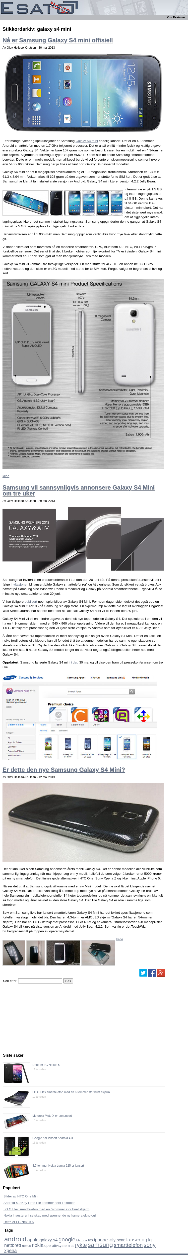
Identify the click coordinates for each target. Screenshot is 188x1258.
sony (150, 1245)
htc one (81, 1240)
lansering (136, 1239)
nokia (37, 1245)
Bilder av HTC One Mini (20, 1196)
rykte (81, 1245)
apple (33, 1239)
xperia (10, 1250)
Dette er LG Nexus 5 (46, 1065)
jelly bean (117, 1240)
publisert (31, 601)
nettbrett (12, 1245)
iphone (101, 1239)
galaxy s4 (49, 1239)
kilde (5, 476)
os (72, 1246)
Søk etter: (10, 981)
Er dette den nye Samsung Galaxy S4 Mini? (63, 769)
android (15, 1239)
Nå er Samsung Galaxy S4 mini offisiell (57, 40)
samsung (100, 1244)
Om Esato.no (176, 17)
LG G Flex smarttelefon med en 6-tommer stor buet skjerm (71, 1092)
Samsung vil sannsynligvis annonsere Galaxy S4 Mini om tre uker (78, 490)
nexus (26, 1246)
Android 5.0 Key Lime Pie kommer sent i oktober (39, 1203)
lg (150, 1239)
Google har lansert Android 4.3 (52, 1138)
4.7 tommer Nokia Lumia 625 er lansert (58, 1165)
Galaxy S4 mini (86, 141)
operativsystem (57, 1245)
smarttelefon (128, 1245)
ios (90, 1240)
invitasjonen (19, 584)
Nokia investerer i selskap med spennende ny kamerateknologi (49, 1215)
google (67, 1239)
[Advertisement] (40, 1017)
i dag (74, 662)
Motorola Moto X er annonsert (52, 1116)
